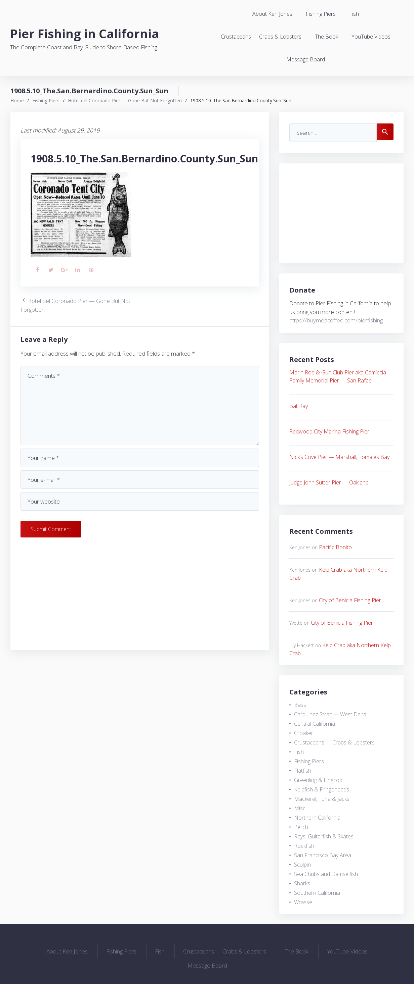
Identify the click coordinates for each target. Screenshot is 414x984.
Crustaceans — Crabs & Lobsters (261, 36)
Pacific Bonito (335, 547)
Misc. (300, 808)
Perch (301, 827)
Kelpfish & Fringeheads (321, 789)
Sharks (302, 883)
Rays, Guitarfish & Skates (324, 836)
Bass (300, 705)
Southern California (317, 892)
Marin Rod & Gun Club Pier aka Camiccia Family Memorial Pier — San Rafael (337, 376)
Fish (354, 13)
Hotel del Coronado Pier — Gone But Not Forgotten (125, 100)
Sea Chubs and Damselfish (326, 874)
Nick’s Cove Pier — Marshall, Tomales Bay (339, 457)
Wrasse (303, 902)
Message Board (305, 59)
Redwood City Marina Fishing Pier (329, 431)
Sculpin (302, 864)
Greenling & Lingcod (318, 780)
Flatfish (302, 770)
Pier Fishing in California (84, 33)
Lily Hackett (301, 645)
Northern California (317, 817)
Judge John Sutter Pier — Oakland (329, 482)
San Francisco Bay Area (322, 855)
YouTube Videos (370, 36)
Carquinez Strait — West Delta (330, 714)
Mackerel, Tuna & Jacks (321, 798)
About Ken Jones (272, 13)
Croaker (303, 733)
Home (17, 100)
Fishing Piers (321, 13)
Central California (314, 723)
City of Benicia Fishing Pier (350, 600)
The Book (326, 36)
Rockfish (304, 845)
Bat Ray (298, 406)
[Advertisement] (139, 593)
